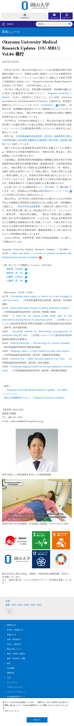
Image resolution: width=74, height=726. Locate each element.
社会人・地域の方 (14, 644)
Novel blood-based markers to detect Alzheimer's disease (40, 308)
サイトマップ (12, 682)
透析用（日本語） (17, 268)
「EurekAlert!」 (48, 105)
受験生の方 (11, 625)
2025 (13, 605)
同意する (37, 720)
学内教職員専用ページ (16, 696)
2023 (26, 605)
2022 (33, 605)
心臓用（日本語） (17, 276)
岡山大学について (14, 649)
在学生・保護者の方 (15, 629)
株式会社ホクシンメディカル (56, 190)
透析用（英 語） (17, 272)
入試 (9, 677)
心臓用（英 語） (17, 280)
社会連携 (10, 668)
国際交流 (10, 672)
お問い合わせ (54, 18)
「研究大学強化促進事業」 (29, 206)
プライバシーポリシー (16, 692)
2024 (20, 605)
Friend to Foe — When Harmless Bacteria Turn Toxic (38, 358)
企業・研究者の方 (14, 639)
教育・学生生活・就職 (16, 658)
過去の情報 (9, 611)
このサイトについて (15, 687)
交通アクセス (67, 18)
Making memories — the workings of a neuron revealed (40, 343)
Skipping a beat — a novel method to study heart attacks (40, 350)
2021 (39, 605)
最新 (8, 605)
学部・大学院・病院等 (16, 653)
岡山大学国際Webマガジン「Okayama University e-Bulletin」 (35, 397)
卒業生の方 (11, 634)
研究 (9, 663)
